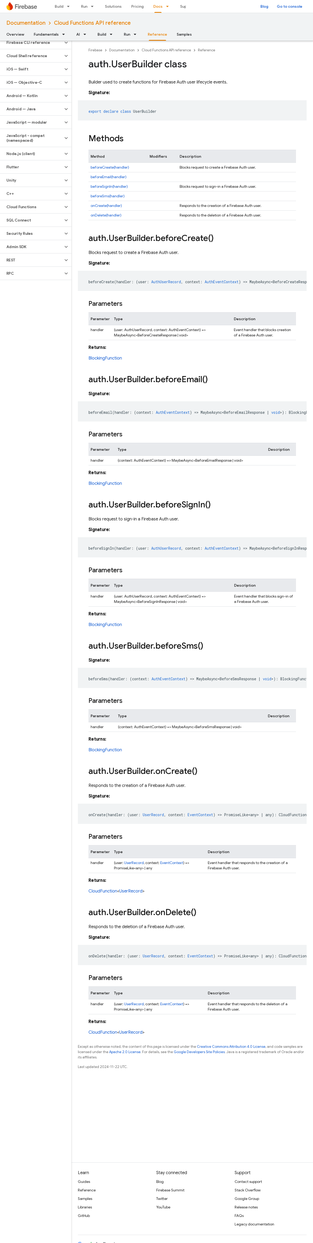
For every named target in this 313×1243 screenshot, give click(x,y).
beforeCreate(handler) (110, 167)
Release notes (246, 1207)
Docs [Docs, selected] (158, 6)
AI (78, 34)
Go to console (289, 6)
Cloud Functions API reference (92, 23)
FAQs (239, 1215)
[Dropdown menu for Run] (93, 6)
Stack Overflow (248, 1190)
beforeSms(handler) (108, 196)
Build (59, 6)
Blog (264, 6)
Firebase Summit (170, 1190)
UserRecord (134, 862)
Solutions (113, 6)
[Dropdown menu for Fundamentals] (65, 34)
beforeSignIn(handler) (109, 186)
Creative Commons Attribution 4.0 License (231, 1046)
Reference (206, 50)
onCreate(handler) (106, 205)
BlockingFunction (105, 358)
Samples (184, 34)
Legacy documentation (254, 1224)
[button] (31, 42)
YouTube (163, 1207)
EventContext (171, 862)
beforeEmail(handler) (108, 176)
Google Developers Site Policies (199, 1052)
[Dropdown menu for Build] (70, 6)
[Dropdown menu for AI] (86, 34)
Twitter (162, 1198)
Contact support (248, 1181)
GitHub (84, 1215)
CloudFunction (102, 891)
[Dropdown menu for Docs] (169, 6)
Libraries (85, 1207)
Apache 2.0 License (125, 1052)
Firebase (95, 50)
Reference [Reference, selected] (157, 34)
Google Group (247, 1198)
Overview (15, 34)
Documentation (25, 23)
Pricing (137, 6)
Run (84, 6)
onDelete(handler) (106, 215)
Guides (84, 1181)
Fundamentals (46, 34)
